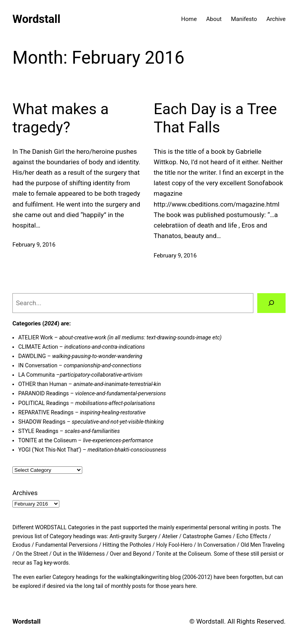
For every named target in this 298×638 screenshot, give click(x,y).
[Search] (271, 303)
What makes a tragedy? (60, 118)
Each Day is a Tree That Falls (215, 118)
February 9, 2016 (33, 244)
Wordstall (36, 19)
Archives (25, 493)
